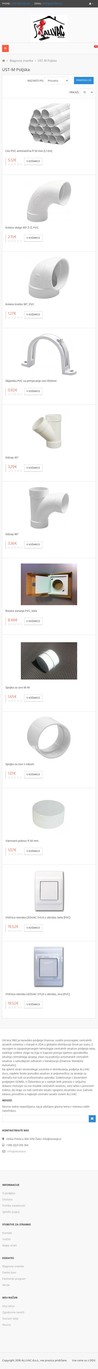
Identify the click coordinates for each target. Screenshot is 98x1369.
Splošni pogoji (11, 1212)
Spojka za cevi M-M (17, 687)
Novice (6, 1325)
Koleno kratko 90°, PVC (19, 304)
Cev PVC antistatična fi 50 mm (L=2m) (28, 151)
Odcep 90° (12, 534)
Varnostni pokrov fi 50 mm (21, 841)
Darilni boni (9, 1272)
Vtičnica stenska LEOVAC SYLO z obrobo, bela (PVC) (37, 917)
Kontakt (7, 1233)
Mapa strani (9, 1245)
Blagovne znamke (13, 1266)
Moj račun (8, 1306)
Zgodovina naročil (13, 1312)
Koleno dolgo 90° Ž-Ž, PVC (22, 227)
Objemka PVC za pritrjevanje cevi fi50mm (31, 381)
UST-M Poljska (47, 60)
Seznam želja (10, 1318)
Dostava (7, 1199)
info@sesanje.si (52, 4)
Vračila (6, 1239)
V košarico (33, 161)
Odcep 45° (12, 457)
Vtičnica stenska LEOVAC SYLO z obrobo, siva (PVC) (37, 994)
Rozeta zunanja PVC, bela (21, 611)
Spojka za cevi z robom (19, 764)
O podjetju (8, 1193)
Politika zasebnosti (13, 1205)
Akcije (6, 1285)
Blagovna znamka (21, 60)
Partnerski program (14, 1279)
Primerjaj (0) (83, 80)
